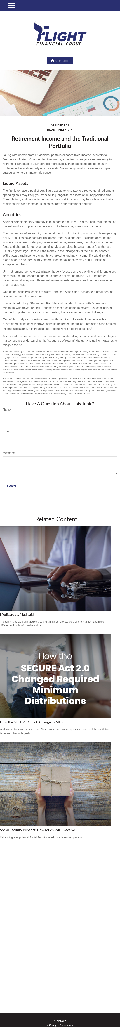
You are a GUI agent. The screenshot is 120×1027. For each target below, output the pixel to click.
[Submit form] (12, 485)
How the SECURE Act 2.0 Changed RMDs (31, 722)
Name (7, 409)
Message (9, 452)
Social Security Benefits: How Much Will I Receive (37, 830)
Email (6, 431)
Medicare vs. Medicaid (17, 614)
